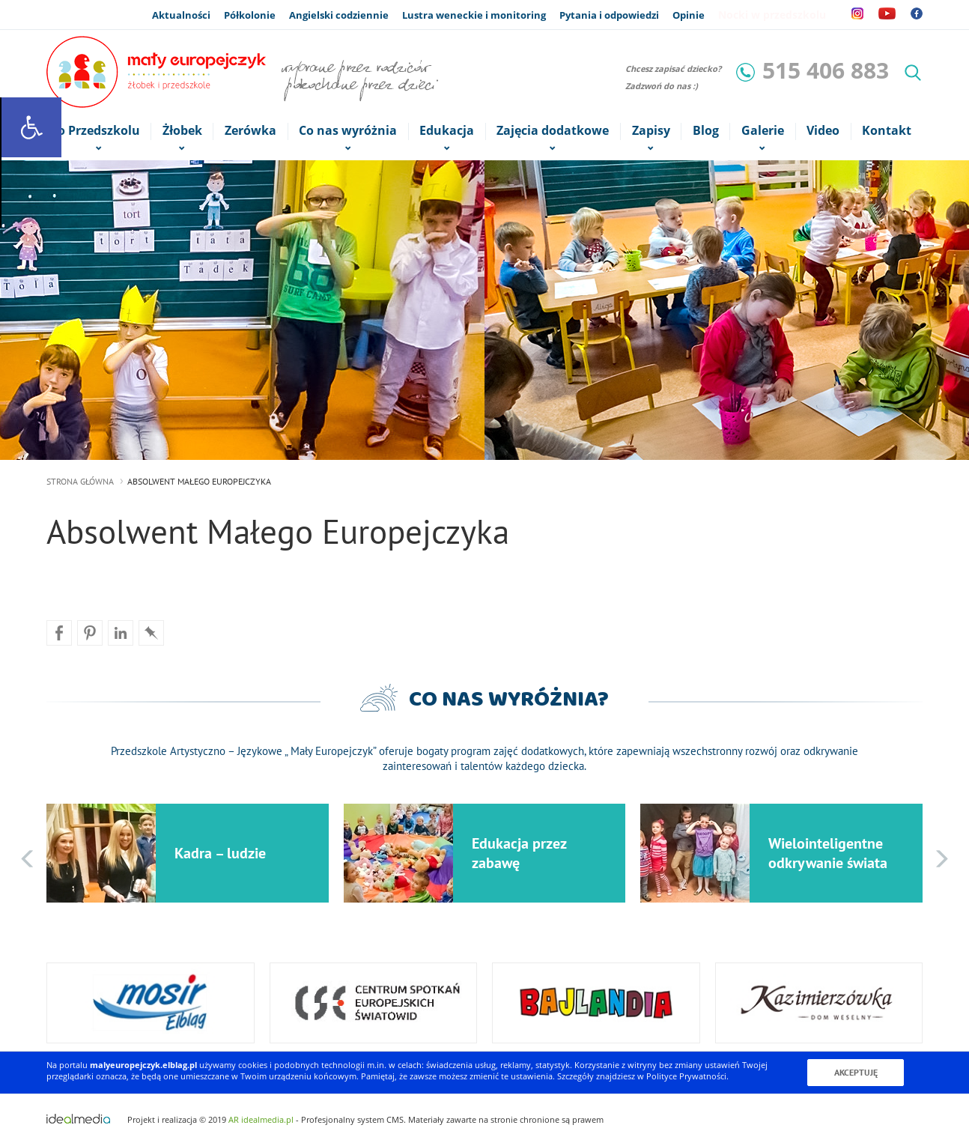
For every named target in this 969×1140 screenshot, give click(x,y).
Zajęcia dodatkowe (553, 131)
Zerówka (250, 131)
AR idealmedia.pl (261, 1119)
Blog (706, 131)
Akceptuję (856, 1072)
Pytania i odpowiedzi (609, 15)
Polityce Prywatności (686, 1076)
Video (823, 131)
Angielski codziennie (339, 15)
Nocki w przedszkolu (772, 14)
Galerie (762, 131)
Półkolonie (250, 15)
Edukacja (447, 131)
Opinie (688, 15)
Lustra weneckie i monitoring (474, 15)
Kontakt (886, 131)
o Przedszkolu (98, 131)
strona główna (80, 481)
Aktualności (181, 15)
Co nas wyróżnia (348, 131)
